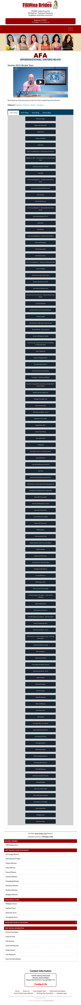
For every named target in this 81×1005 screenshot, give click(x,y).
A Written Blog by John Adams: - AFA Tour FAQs (40, 617)
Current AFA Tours (40, 575)
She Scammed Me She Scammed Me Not (40, 477)
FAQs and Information (57, 991)
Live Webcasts (11, 954)
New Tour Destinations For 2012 (40, 503)
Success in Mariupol (40, 405)
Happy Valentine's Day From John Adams (40, 543)
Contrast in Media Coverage (40, 645)
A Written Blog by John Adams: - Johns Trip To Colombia (40, 596)
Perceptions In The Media (40, 802)
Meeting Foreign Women (40, 569)
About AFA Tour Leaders (40, 497)
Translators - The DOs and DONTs (40, 377)
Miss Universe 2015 (40, 249)
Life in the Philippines (40, 242)
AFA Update (40, 717)
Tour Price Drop (40, 690)
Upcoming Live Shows (40, 736)
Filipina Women (11, 863)
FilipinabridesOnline (49, 1000)
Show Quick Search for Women (16, 922)
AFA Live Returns (40, 651)
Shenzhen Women (12, 885)
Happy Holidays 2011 (40, 603)
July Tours (40, 471)
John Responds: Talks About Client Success (40, 323)
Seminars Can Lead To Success (40, 775)
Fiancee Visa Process (40, 201)
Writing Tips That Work (45, 993)
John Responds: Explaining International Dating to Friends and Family (40, 343)
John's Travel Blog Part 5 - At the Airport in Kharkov (40, 151)
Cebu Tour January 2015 (40, 788)
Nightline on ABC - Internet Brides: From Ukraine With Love (40, 159)
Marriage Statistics (40, 743)
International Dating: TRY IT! (40, 216)
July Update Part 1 (40, 458)
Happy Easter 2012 (40, 425)
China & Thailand (40, 268)
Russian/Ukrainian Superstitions (40, 371)
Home (17, 991)
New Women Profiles (13, 859)
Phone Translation (12, 932)
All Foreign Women (12, 854)
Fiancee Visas (10, 936)
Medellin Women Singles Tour (40, 392)
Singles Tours (40, 132)
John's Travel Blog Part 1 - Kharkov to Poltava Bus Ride (40, 262)
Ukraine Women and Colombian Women (40, 310)
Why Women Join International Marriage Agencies (40, 484)
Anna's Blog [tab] (47, 113)
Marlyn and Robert (41, 138)
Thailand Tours (11, 908)
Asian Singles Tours (39, 991)
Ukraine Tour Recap (40, 431)
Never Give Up (40, 677)
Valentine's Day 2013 (40, 658)
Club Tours (40, 145)
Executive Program (41, 684)
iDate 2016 (40, 223)
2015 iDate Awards (40, 749)
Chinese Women (11, 877)
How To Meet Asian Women (23, 993)
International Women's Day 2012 (40, 464)
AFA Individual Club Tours (40, 610)
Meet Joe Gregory (40, 118)
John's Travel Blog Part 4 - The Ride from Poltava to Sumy (40, 180)
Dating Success (40, 815)
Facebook (18, 105)
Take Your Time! (40, 821)
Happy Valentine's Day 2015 (40, 730)
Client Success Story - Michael (40, 166)
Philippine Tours (11, 904)
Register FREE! (40, 21)
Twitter (32, 105)
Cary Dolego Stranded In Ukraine (40, 664)
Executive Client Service (40, 510)
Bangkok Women (12, 894)
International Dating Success (40, 288)
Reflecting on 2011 (41, 582)
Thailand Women (12, 890)
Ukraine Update (40, 316)
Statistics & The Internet (40, 556)
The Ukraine (40, 229)
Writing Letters (40, 529)
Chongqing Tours (11, 917)
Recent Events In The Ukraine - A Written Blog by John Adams (40, 296)
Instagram (39, 105)
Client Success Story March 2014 (40, 275)
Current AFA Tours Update (40, 516)
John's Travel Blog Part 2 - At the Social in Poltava (40, 236)
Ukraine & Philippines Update (40, 336)
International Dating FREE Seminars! (40, 188)
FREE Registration (12, 845)
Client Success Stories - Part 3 (40, 630)
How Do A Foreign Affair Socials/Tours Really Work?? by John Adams (40, 385)
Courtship (40, 173)
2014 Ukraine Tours (40, 255)
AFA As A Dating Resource (40, 756)
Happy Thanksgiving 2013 (40, 357)
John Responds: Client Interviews (40, 562)
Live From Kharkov (41, 303)
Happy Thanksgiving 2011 (40, 623)
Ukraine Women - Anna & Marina (40, 329)
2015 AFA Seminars (40, 769)
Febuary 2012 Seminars (40, 523)
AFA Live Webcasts (40, 704)
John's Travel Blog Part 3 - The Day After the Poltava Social (40, 209)
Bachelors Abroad (40, 697)
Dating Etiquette (40, 782)
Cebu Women (10, 868)
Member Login (62, 993)
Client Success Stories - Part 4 (40, 412)
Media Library (10, 950)
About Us (26, 991)
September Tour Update (40, 418)
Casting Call (40, 445)
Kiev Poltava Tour (40, 710)
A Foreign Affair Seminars (40, 364)
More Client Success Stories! (40, 795)
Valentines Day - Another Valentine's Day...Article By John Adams (40, 637)
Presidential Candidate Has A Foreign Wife (40, 490)
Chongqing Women (12, 881)
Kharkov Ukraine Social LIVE (40, 282)
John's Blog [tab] (13, 113)
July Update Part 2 (40, 438)
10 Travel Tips (40, 194)
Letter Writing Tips (12, 945)
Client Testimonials (40, 808)
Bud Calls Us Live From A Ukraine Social (40, 451)
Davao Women (11, 872)
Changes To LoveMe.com (40, 399)
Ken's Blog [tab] (35, 113)
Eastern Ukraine (40, 549)
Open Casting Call (40, 351)
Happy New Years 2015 (40, 125)
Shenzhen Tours (11, 913)
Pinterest (26, 105)
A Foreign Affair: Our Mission (40, 723)
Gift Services (10, 941)
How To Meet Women (13, 959)
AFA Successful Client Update (40, 588)
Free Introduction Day (40, 536)
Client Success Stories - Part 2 (40, 671)
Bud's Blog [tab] (24, 113)
